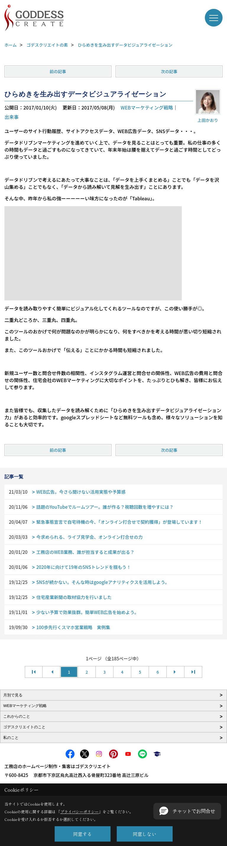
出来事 (11, 116)
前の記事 (58, 71)
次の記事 (169, 71)
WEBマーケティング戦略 (147, 107)
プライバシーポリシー (79, 811)
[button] (187, 811)
